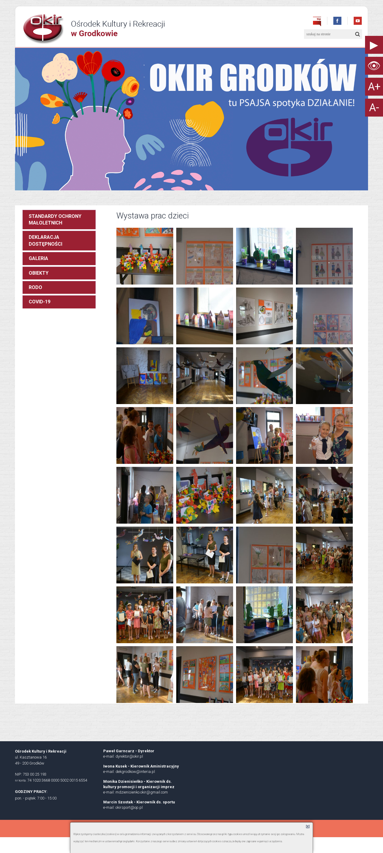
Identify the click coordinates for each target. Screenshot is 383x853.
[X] (308, 826)
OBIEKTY (38, 273)
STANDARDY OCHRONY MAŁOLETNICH (55, 219)
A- (374, 107)
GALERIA (38, 258)
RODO (35, 287)
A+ (374, 86)
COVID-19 (39, 302)
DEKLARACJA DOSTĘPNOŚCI (45, 240)
